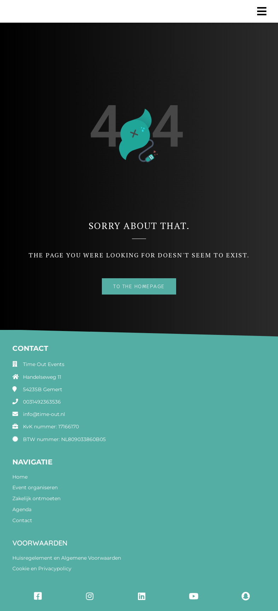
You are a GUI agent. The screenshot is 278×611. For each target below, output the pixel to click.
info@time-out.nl (44, 414)
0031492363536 (42, 402)
